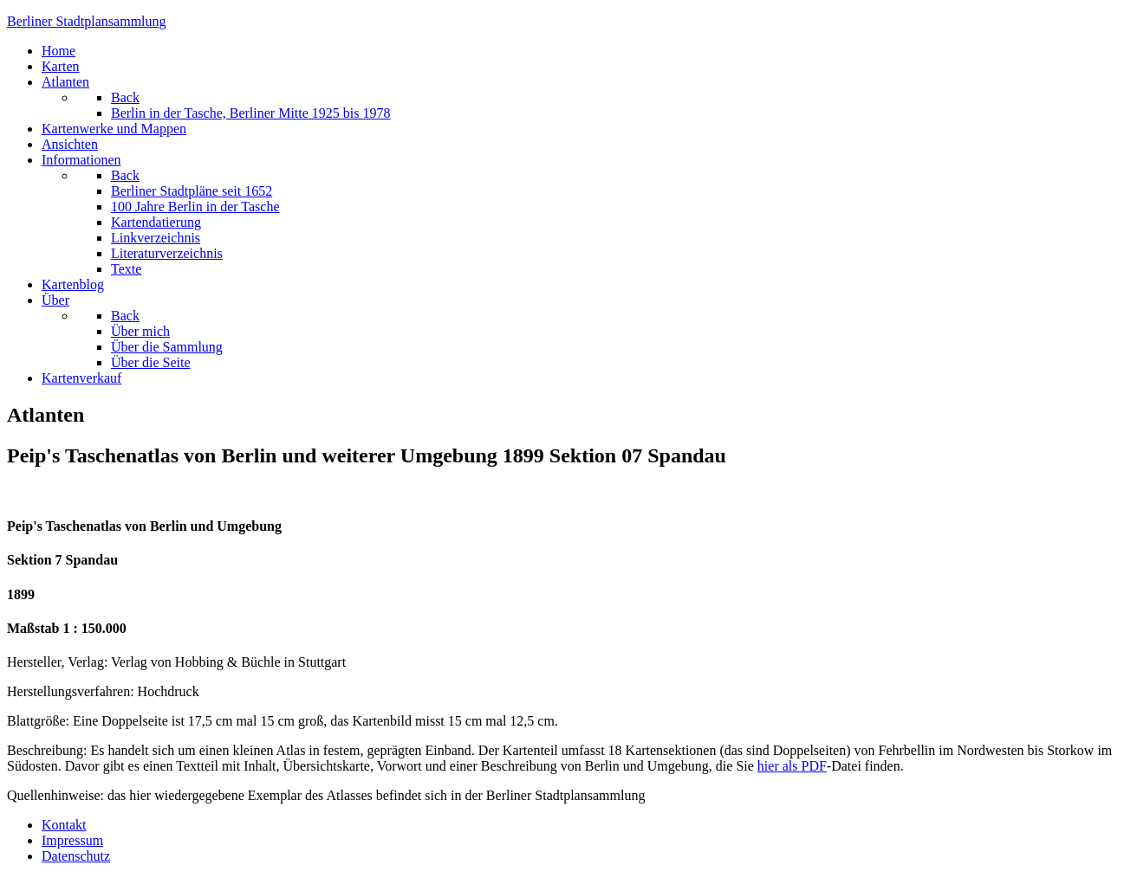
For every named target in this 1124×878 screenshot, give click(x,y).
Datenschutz (76, 856)
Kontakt (64, 824)
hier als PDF (792, 766)
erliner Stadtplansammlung (86, 21)
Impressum (72, 840)
